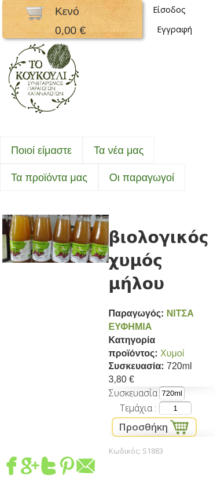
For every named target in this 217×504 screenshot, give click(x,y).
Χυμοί (172, 353)
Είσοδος (169, 9)
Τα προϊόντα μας (49, 177)
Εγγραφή (174, 29)
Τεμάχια (137, 408)
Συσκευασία (133, 393)
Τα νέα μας (119, 150)
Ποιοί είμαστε (41, 150)
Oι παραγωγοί (141, 177)
